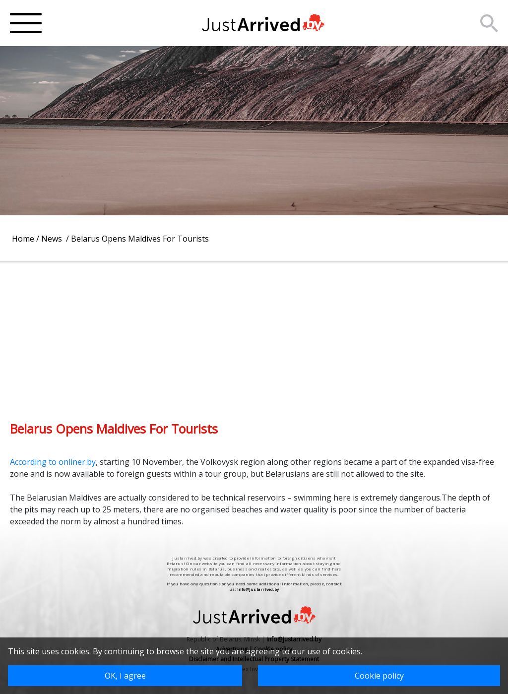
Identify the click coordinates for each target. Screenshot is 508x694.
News (52, 238)
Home (23, 238)
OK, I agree (125, 675)
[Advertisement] (254, 331)
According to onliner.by (53, 461)
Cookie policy (379, 675)
